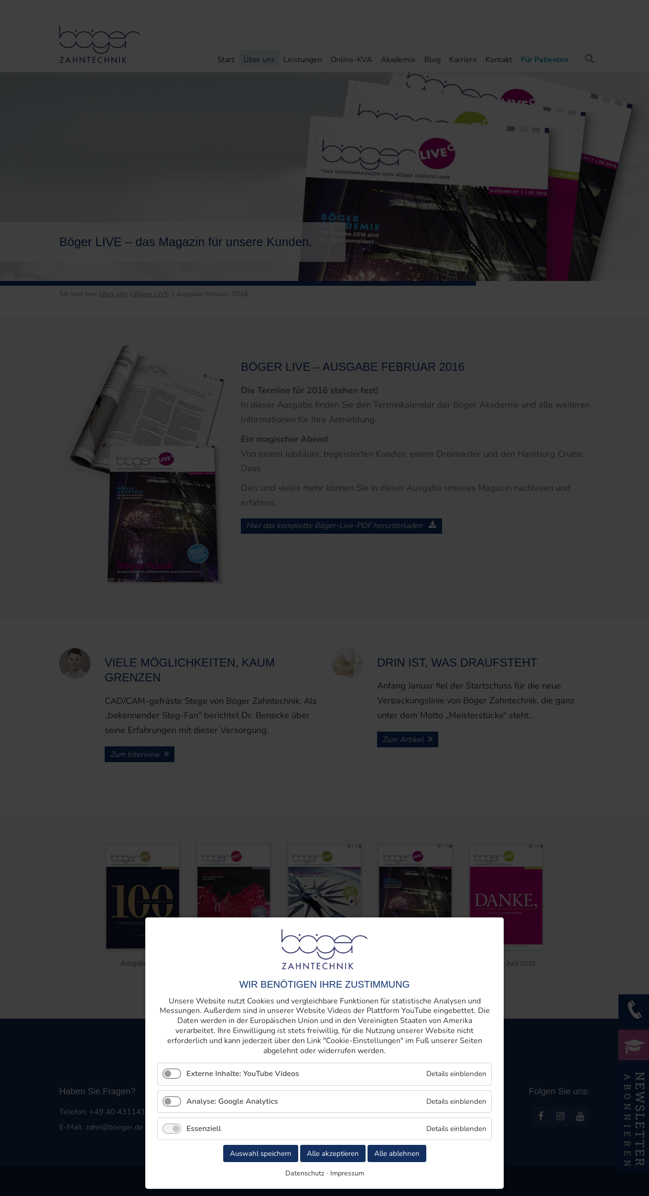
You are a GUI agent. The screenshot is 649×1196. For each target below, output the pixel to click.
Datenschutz (304, 1173)
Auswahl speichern (261, 1153)
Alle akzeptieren (333, 1153)
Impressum (347, 1173)
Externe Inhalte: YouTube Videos (242, 1073)
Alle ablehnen (397, 1153)
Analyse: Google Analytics (232, 1101)
